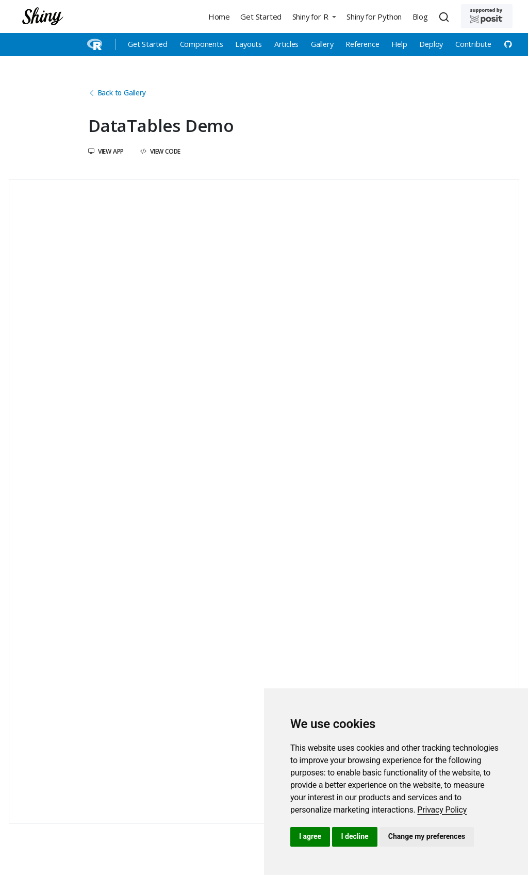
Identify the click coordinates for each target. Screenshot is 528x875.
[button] (314, 16)
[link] (442, 810)
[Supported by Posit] (487, 16)
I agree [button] (310, 836)
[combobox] (445, 16)
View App (106, 151)
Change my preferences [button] (426, 836)
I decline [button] (354, 836)
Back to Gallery (117, 92)
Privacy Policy (442, 810)
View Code (160, 151)
